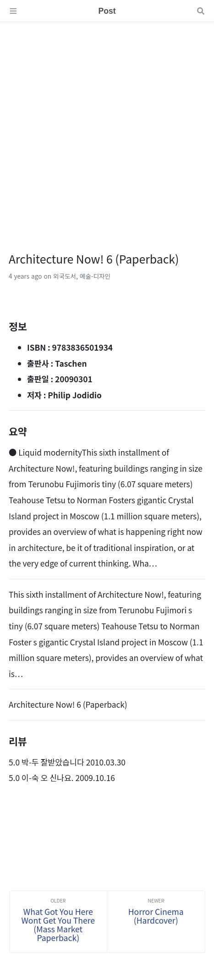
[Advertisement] (107, 129)
